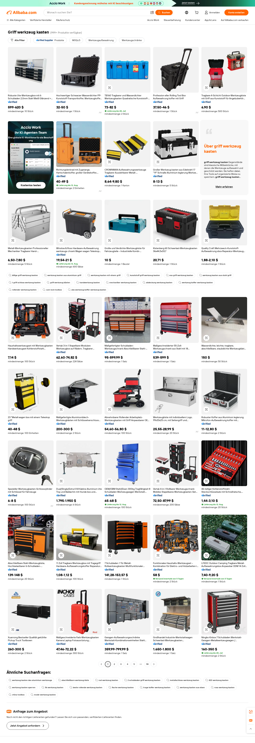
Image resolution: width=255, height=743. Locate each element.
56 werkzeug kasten (52, 687)
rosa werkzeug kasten (222, 687)
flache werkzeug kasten (121, 687)
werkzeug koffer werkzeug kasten (196, 282)
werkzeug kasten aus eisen (191, 687)
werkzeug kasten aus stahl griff (215, 275)
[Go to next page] (154, 664)
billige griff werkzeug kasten (23, 275)
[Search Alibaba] (97, 12)
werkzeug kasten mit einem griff (104, 275)
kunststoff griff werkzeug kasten (143, 275)
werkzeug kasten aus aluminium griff (62, 275)
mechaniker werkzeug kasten (121, 282)
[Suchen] (164, 12)
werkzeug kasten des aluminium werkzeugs (30, 680)
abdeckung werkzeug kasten (157, 282)
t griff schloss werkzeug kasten (25, 282)
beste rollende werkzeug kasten (86, 687)
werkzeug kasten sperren (22, 687)
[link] (250, 712)
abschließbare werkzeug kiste (73, 680)
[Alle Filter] (17, 40)
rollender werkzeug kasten (22, 289)
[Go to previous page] (101, 664)
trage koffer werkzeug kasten (155, 687)
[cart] (197, 13)
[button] (152, 12)
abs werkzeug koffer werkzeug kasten (87, 289)
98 (147, 664)
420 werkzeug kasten (216, 680)
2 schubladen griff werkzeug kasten (142, 680)
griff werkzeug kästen (58, 282)
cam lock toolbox (52, 289)
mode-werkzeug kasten (43, 694)
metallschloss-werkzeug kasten (183, 680)
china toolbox (16, 694)
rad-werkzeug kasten (106, 680)
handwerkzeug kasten (88, 282)
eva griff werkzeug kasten (179, 275)
